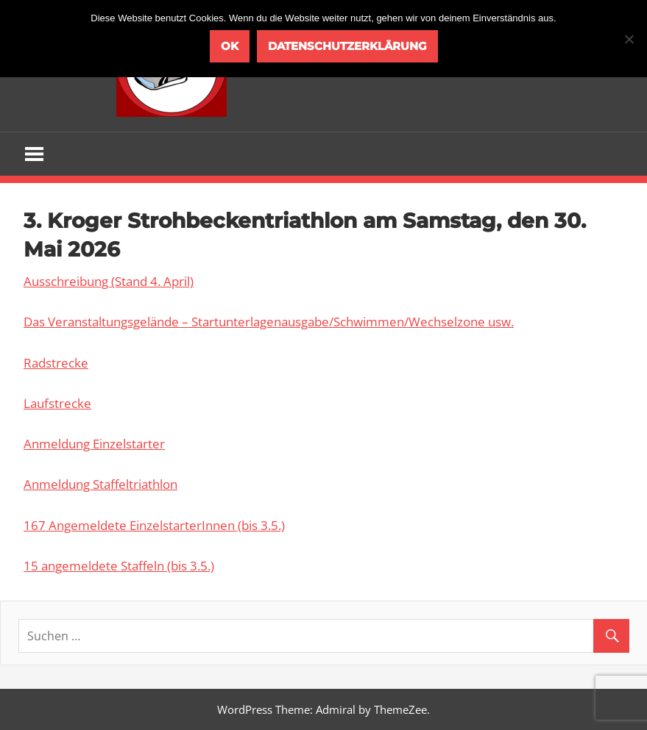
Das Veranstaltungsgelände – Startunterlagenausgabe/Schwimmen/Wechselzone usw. (269, 321)
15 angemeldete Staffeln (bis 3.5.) (119, 565)
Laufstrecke (57, 403)
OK (229, 46)
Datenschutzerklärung (347, 46)
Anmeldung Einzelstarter (94, 443)
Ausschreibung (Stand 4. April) (109, 281)
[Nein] (628, 39)
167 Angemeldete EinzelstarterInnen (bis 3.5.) (154, 525)
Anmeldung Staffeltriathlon (100, 484)
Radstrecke (56, 362)
